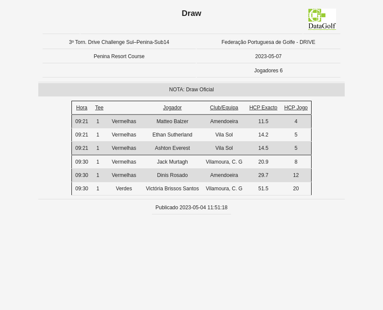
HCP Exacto (263, 108)
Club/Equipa (224, 108)
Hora (81, 108)
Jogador (172, 108)
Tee (99, 108)
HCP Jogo (296, 108)
